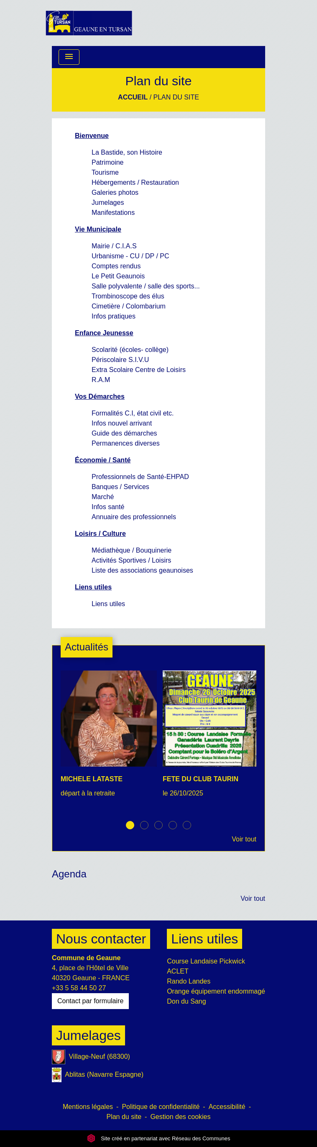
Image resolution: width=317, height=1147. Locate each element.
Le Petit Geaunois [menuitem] (118, 276)
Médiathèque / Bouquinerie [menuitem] (131, 550)
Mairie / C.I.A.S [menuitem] (114, 246)
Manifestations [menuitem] (113, 212)
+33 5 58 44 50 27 (79, 988)
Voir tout (244, 839)
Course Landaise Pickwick (206, 961)
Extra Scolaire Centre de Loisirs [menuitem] (139, 369)
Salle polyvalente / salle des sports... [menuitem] (146, 286)
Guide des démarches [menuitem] (124, 433)
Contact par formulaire (90, 1000)
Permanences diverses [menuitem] (126, 443)
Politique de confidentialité (160, 1106)
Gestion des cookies (180, 1116)
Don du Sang (186, 1001)
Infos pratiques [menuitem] (113, 316)
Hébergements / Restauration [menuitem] (135, 182)
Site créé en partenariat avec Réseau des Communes (158, 1138)
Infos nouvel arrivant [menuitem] (122, 423)
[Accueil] (89, 23)
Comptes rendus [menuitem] (116, 266)
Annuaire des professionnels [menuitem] (134, 516)
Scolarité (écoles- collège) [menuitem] (130, 349)
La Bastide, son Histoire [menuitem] (127, 152)
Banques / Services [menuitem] (120, 486)
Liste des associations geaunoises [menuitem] (142, 570)
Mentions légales (88, 1106)
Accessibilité (227, 1106)
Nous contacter (101, 938)
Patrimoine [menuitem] (107, 162)
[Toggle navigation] (69, 57)
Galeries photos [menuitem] (115, 192)
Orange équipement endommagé (216, 991)
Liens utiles (204, 938)
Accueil (133, 97)
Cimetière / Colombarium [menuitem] (129, 306)
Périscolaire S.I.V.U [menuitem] (120, 359)
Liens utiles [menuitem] (108, 603)
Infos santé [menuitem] (108, 506)
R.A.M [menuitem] (101, 379)
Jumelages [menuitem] (108, 202)
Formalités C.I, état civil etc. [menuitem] (133, 413)
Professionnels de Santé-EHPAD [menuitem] (140, 476)
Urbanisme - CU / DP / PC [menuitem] (130, 256)
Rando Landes (188, 981)
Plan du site (176, 97)
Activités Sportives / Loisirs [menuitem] (131, 560)
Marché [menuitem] (103, 496)
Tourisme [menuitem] (105, 172)
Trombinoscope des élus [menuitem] (128, 296)
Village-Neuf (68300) (91, 1057)
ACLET (178, 971)
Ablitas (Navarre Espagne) (97, 1075)
